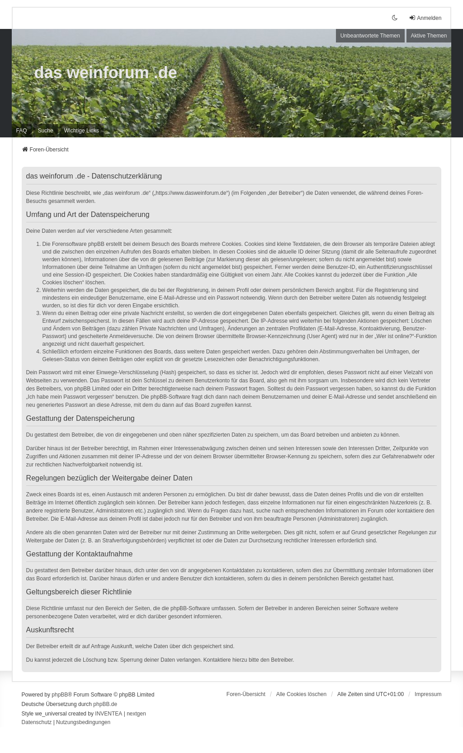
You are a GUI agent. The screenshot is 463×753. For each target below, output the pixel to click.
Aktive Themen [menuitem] (429, 36)
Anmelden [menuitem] (425, 17)
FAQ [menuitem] (21, 130)
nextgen (136, 714)
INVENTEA (108, 714)
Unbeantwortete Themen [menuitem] (370, 36)
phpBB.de (105, 704)
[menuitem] (82, 130)
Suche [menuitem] (45, 130)
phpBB (60, 695)
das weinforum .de (105, 72)
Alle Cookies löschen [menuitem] (301, 694)
